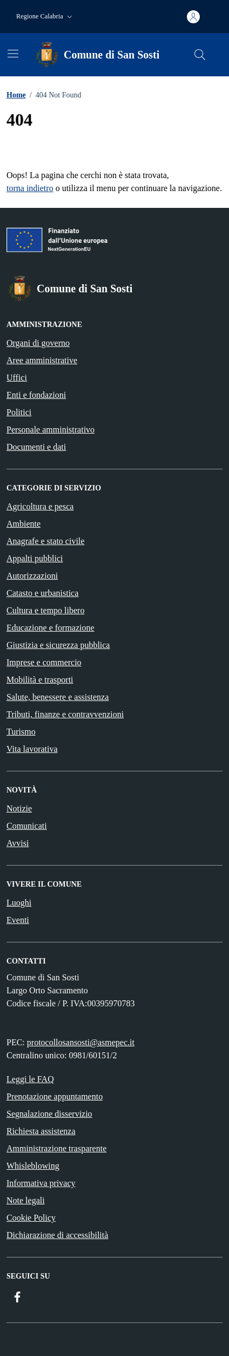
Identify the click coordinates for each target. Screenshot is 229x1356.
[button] (45, 16)
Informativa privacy (41, 1183)
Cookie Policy (31, 1217)
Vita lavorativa (32, 749)
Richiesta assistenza (41, 1131)
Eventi (17, 920)
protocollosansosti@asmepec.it (80, 1042)
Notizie (19, 808)
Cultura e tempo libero (45, 610)
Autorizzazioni (32, 575)
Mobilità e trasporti (39, 679)
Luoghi (18, 902)
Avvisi (17, 843)
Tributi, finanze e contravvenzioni (65, 714)
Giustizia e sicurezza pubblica (58, 645)
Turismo (21, 731)
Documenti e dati (36, 446)
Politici (18, 412)
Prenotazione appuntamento (54, 1096)
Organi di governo (38, 343)
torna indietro (29, 188)
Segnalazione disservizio (49, 1113)
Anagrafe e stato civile (45, 541)
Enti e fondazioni (36, 394)
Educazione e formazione (50, 627)
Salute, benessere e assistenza (57, 697)
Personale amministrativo (50, 429)
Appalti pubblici (34, 558)
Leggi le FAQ (30, 1079)
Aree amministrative (41, 360)
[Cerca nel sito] (200, 55)
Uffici (16, 377)
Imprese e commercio (44, 662)
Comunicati (26, 825)
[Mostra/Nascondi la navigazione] (12, 53)
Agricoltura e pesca (39, 506)
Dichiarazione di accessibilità (57, 1235)
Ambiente (23, 523)
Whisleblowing (32, 1165)
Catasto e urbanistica (42, 593)
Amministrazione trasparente (56, 1148)
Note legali (25, 1200)
